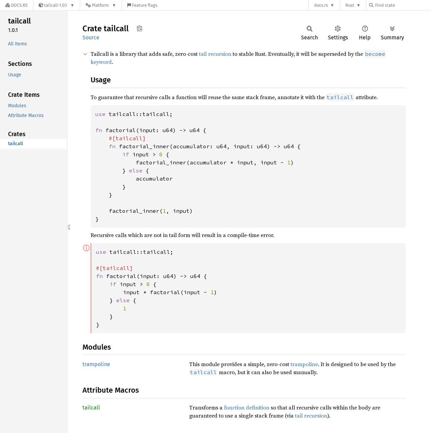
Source (90, 37)
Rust (349, 5)
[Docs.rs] (16, 5)
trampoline (96, 364)
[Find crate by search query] (402, 5)
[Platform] (101, 5)
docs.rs (321, 5)
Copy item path (139, 28)
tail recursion (215, 53)
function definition (246, 407)
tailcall (91, 407)
